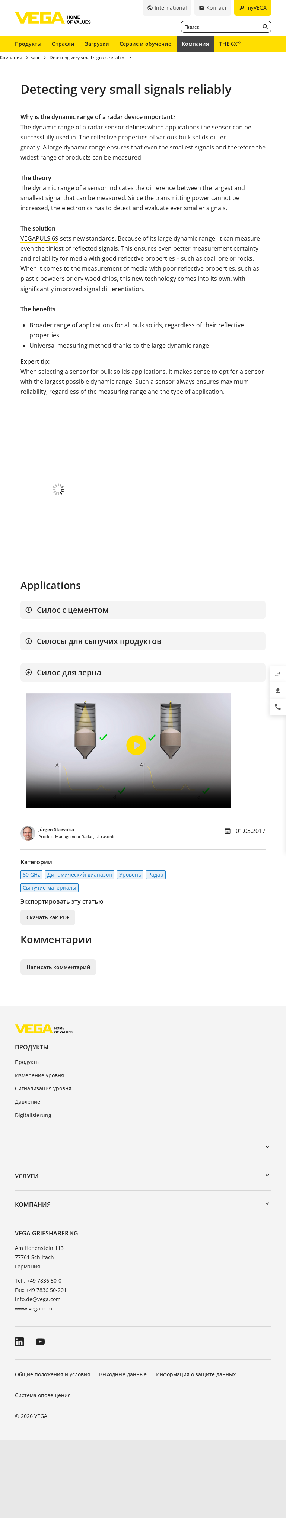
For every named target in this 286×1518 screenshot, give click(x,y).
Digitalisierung (33, 1193)
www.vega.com (33, 1386)
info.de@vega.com (38, 1377)
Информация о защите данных (196, 1452)
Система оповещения (43, 1473)
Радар (155, 952)
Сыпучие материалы (49, 965)
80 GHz (31, 952)
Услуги (27, 1254)
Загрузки (97, 43)
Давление (27, 1179)
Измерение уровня (39, 1153)
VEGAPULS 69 (39, 238)
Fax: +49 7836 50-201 (41, 1367)
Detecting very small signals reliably (87, 57)
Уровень (130, 952)
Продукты (28, 43)
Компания (195, 43)
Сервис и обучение (145, 43)
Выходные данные (123, 1452)
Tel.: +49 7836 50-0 (38, 1358)
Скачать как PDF (47, 995)
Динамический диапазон (79, 952)
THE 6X (230, 43)
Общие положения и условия (52, 1452)
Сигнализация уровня (43, 1166)
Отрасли (63, 43)
